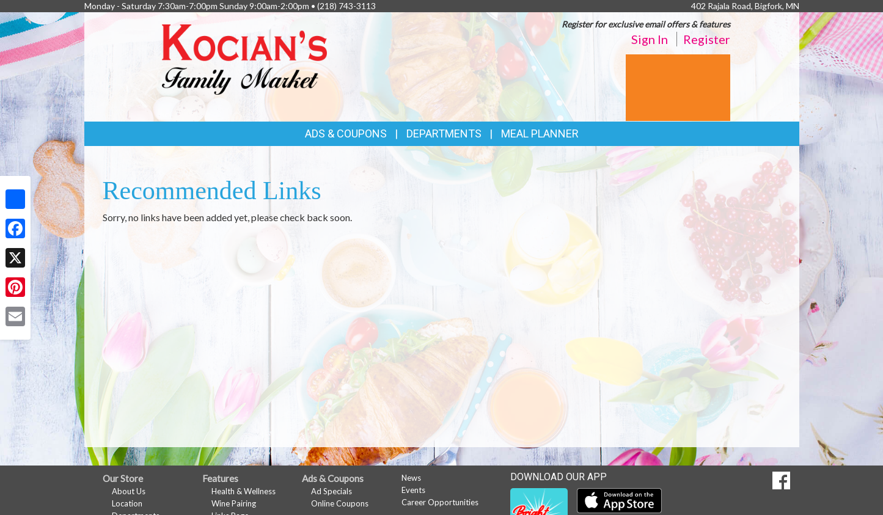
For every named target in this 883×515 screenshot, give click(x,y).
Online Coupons (339, 503)
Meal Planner (540, 133)
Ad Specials (331, 491)
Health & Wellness (243, 491)
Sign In (649, 39)
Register (706, 39)
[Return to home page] (244, 58)
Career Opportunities (439, 502)
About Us (128, 491)
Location (127, 503)
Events (413, 490)
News (411, 478)
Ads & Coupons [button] (346, 133)
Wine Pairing (233, 503)
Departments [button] (444, 133)
